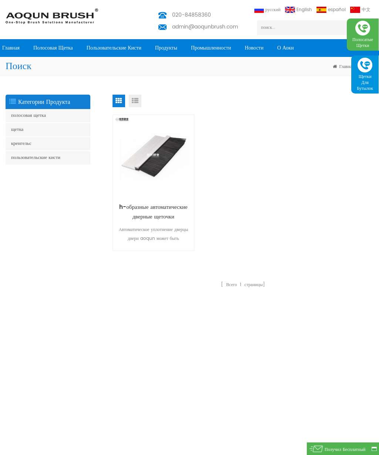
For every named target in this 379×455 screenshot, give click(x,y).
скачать (83, 403)
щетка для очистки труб (29, 412)
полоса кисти (18, 351)
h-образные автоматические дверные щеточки (153, 212)
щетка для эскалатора (26, 339)
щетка (17, 129)
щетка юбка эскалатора (28, 315)
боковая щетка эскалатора (30, 327)
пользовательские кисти (114, 48)
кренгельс (21, 143)
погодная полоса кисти (28, 374)
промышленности (211, 48)
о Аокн (285, 48)
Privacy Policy (91, 415)
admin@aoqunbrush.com (205, 27)
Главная (11, 48)
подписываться (351, 349)
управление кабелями (26, 389)
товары (82, 335)
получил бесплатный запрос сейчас (345, 450)
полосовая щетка (53, 48)
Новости (254, 48)
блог (80, 391)
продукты (166, 48)
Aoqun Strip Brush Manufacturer (208, 447)
